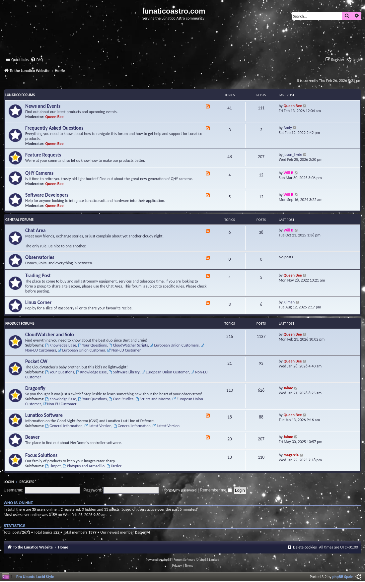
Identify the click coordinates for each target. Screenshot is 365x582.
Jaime (288, 387)
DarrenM (142, 532)
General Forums (19, 220)
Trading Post (38, 276)
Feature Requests (43, 155)
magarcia (291, 454)
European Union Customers (174, 345)
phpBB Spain (342, 576)
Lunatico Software (44, 415)
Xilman (289, 301)
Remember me (216, 490)
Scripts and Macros (153, 398)
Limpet (53, 465)
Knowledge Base (60, 345)
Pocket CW (36, 361)
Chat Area (35, 230)
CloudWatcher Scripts (128, 345)
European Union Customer (82, 350)
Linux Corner (38, 302)
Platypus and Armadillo (84, 465)
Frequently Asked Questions (54, 128)
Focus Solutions (41, 455)
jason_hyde (293, 154)
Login (9, 482)
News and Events (42, 106)
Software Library (124, 371)
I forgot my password (180, 489)
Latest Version (97, 425)
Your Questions (92, 345)
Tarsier (114, 465)
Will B (288, 172)
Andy (288, 127)
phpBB (167, 559)
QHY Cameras (39, 173)
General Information (63, 425)
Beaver (32, 437)
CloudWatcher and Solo (49, 335)
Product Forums (20, 323)
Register (27, 482)
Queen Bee (54, 116)
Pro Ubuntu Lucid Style (35, 576)
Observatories (39, 257)
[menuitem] (37, 59)
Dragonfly (35, 388)
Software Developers (46, 195)
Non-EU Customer (124, 350)
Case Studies (121, 398)
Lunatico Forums (20, 95)
